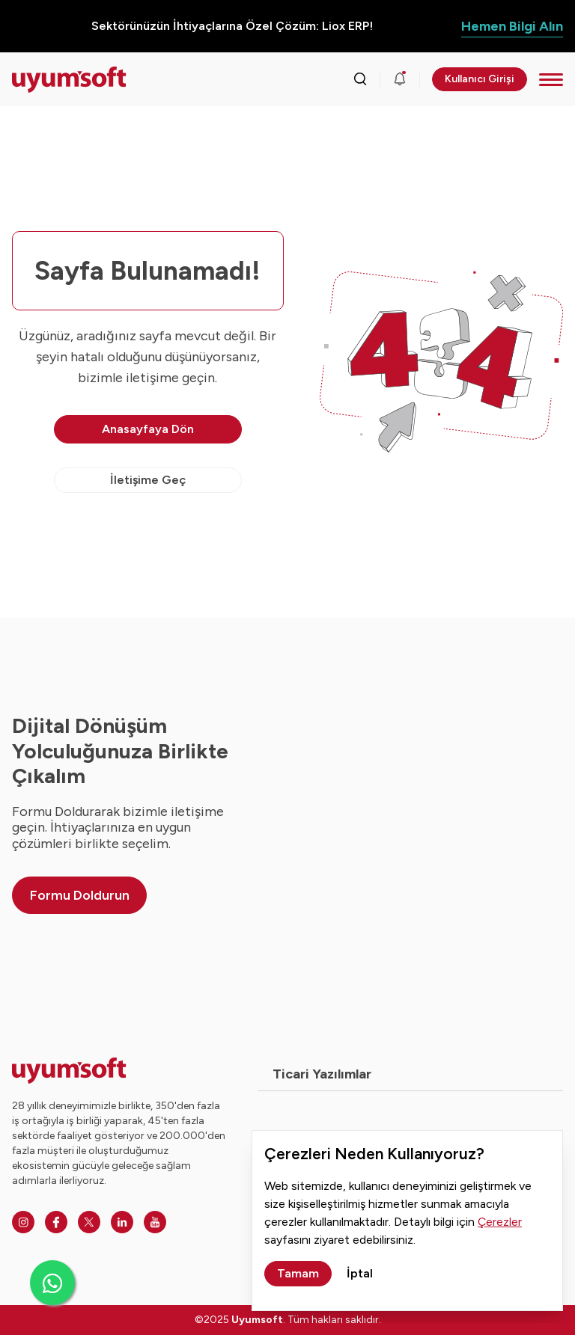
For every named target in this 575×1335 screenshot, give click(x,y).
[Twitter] (89, 1222)
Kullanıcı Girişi (479, 79)
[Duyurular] (400, 79)
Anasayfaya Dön (148, 429)
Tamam (298, 1273)
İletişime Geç (148, 480)
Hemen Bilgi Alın (512, 26)
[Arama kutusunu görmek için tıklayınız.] (360, 79)
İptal (360, 1273)
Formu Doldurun (80, 895)
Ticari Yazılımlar (322, 1074)
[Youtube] (155, 1222)
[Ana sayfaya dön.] (69, 80)
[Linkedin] (122, 1222)
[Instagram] (23, 1222)
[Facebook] (56, 1222)
